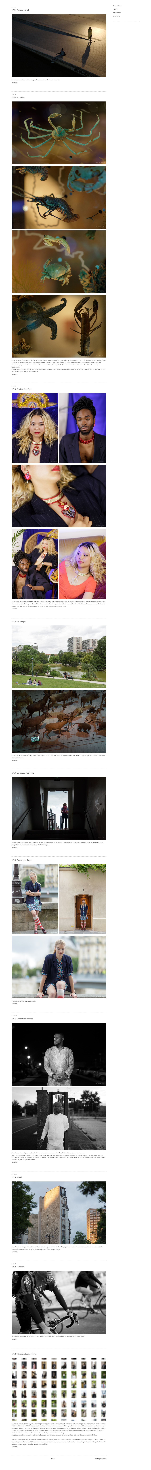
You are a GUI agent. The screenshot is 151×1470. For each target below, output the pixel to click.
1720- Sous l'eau (18, 97)
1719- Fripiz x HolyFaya (21, 389)
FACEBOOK (117, 13)
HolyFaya (36, 602)
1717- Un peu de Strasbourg (23, 773)
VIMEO (115, 9)
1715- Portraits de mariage (22, 1019)
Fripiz (30, 602)
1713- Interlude (18, 1267)
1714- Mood (17, 1177)
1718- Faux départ (19, 621)
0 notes (14, 82)
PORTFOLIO (117, 6)
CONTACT (116, 16)
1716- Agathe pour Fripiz (22, 860)
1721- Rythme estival (20, 10)
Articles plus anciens (100, 1459)
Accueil (53, 1459)
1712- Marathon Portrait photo (24, 1354)
